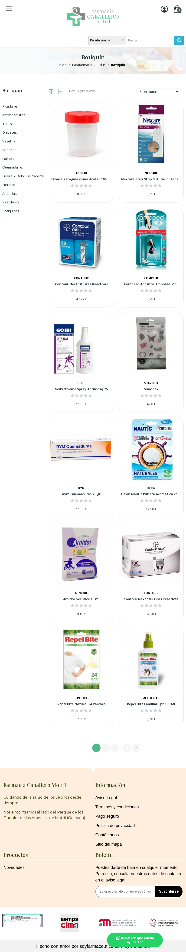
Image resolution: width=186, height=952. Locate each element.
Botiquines (10, 211)
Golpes (8, 158)
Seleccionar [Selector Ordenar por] (160, 92)
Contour (81, 278)
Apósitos (9, 149)
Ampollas (9, 193)
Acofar (81, 173)
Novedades (14, 867)
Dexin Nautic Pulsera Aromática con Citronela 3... (151, 494)
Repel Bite (81, 698)
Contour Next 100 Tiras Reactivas (151, 599)
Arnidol (81, 593)
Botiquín (12, 91)
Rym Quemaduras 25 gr (81, 494)
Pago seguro (107, 816)
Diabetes (9, 132)
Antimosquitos (13, 114)
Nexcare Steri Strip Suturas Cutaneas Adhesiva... (151, 179)
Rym (81, 488)
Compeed (151, 278)
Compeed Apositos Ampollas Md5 (151, 284)
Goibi (81, 383)
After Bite (151, 698)
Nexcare (151, 173)
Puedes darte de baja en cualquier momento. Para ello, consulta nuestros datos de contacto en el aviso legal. (138, 873)
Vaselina (8, 141)
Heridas (8, 184)
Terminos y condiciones (117, 807)
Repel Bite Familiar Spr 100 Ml (151, 704)
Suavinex (151, 383)
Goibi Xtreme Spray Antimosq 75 (81, 389)
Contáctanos (107, 835)
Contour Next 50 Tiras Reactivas (81, 284)
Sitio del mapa (108, 844)
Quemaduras (12, 167)
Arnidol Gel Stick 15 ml (81, 599)
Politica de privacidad (115, 825)
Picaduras (10, 106)
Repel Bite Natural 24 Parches (81, 704)
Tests (7, 123)
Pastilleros (10, 202)
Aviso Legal (106, 797)
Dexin (151, 488)
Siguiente (136, 748)
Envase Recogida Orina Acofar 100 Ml (81, 179)
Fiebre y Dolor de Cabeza (23, 176)
